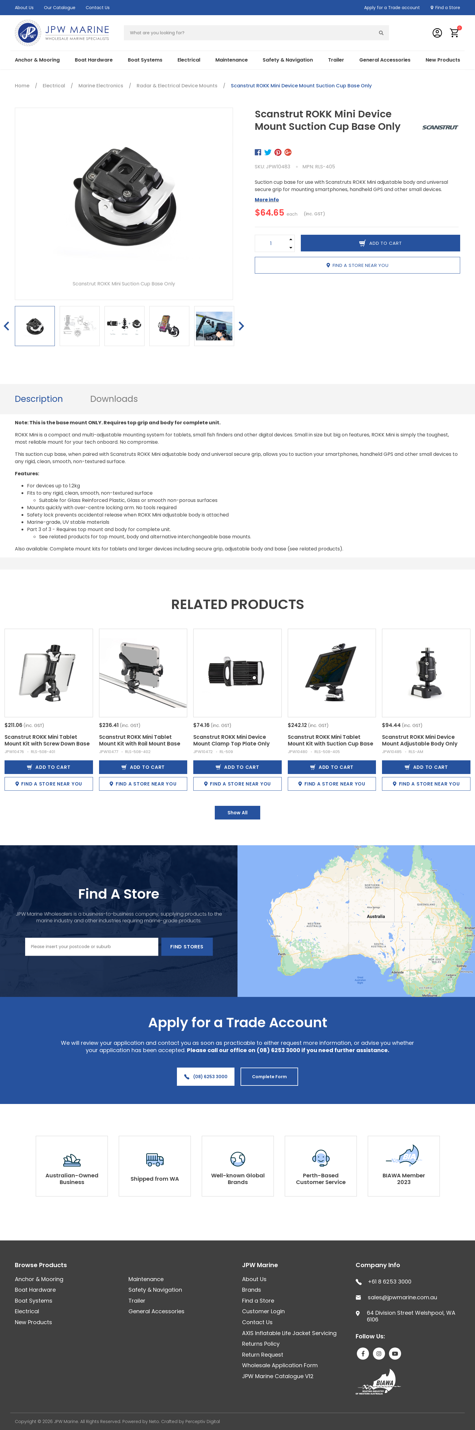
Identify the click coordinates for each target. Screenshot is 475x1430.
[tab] (39, 399)
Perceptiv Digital (202, 1421)
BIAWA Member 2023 (404, 1179)
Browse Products (41, 1265)
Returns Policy (261, 1344)
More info (267, 199)
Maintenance (231, 59)
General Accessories (384, 59)
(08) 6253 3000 (206, 1077)
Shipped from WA (155, 1179)
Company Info (378, 1265)
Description (39, 399)
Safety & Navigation (288, 59)
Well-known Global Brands (238, 1179)
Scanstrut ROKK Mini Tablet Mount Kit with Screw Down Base (47, 740)
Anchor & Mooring (37, 59)
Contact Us (98, 8)
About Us (24, 8)
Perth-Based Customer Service (321, 1179)
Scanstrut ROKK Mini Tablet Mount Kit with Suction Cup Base (330, 740)
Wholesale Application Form (280, 1365)
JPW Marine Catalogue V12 (278, 1376)
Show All (237, 812)
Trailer (336, 59)
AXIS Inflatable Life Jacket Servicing (289, 1333)
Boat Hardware (94, 59)
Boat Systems (145, 59)
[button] (454, 33)
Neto (154, 1421)
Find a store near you (358, 265)
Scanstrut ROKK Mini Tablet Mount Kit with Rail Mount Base (139, 740)
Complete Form (269, 1077)
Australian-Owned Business (71, 1179)
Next (241, 326)
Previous (6, 326)
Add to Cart (48, 767)
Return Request (262, 1354)
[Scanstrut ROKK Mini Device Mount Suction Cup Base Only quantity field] (271, 243)
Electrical (189, 59)
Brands (251, 1290)
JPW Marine (260, 1265)
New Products (443, 59)
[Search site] (381, 32)
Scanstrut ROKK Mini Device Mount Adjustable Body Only (419, 740)
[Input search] (249, 32)
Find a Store (447, 8)
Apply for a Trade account (392, 8)
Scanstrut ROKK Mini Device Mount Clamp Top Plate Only (231, 740)
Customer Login (263, 1311)
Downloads (114, 399)
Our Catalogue (59, 8)
